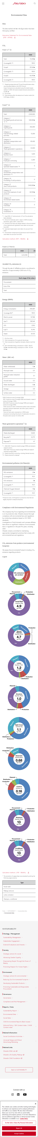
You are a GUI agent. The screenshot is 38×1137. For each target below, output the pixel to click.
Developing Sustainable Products (14, 983)
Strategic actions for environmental (14, 976)
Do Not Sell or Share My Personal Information (19, 1123)
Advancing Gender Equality (12, 957)
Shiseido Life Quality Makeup (12, 1055)
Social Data (7, 1018)
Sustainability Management (12, 937)
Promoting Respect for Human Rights (15, 967)
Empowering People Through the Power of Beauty (17, 962)
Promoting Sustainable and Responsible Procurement (16, 988)
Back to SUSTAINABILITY (19, 1070)
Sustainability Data (22, 911)
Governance (7, 998)
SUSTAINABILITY (12, 911)
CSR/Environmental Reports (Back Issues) (16, 1022)
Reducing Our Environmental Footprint (15, 979)
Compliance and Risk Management (14, 1002)
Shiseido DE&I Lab (9, 1051)
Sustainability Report (10, 1011)
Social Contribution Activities (12, 1036)
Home (3, 911)
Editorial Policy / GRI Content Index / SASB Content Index (17, 1026)
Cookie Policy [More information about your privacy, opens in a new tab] (24, 1118)
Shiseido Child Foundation (11, 1058)
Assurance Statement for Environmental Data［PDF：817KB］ (17, 36)
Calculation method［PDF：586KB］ (14, 239)
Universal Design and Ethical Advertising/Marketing (12, 1041)
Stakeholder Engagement (11, 941)
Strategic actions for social (12, 954)
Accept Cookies (19, 1133)
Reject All (19, 1128)
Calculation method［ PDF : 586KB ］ (14, 872)
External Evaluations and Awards (14, 945)
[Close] (35, 1104)
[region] (19, 1119)
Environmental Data (9, 1014)
